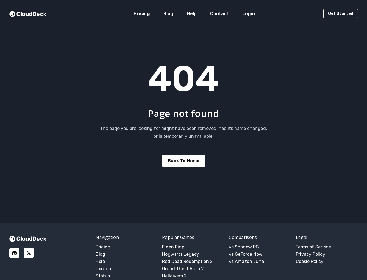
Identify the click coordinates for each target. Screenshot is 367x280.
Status (103, 276)
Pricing (142, 13)
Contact (219, 13)
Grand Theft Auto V (183, 268)
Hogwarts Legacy (180, 254)
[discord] (14, 253)
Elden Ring (173, 247)
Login (248, 13)
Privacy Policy (310, 254)
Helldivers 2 (174, 276)
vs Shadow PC (244, 247)
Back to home (184, 160)
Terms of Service (313, 247)
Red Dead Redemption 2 (187, 261)
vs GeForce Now (245, 254)
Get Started (340, 13)
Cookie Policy (309, 261)
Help (192, 13)
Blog (168, 13)
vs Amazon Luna (246, 261)
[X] (29, 253)
